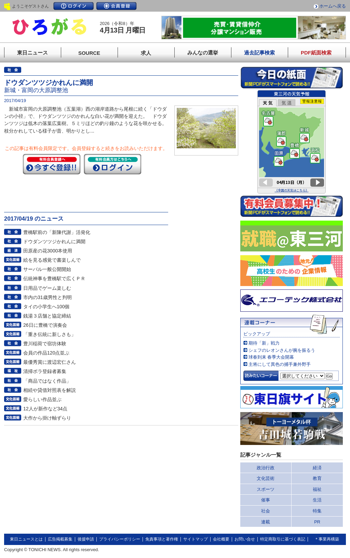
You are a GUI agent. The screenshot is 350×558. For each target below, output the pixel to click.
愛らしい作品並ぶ (42, 399)
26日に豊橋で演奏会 (45, 325)
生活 (317, 500)
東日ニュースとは (26, 539)
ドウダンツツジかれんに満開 (54, 241)
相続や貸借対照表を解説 (49, 390)
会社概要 (221, 539)
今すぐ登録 (51, 164)
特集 (317, 510)
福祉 (317, 489)
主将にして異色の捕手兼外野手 (279, 364)
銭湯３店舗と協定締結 (47, 316)
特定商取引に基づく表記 (282, 539)
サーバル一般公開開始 (47, 269)
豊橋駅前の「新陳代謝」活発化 (56, 232)
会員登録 (116, 6)
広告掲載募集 (60, 539)
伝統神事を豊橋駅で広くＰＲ (54, 278)
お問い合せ (244, 539)
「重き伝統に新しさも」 (49, 334)
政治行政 (265, 467)
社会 (265, 510)
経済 (317, 467)
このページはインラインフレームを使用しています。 (291, 142)
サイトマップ (195, 539)
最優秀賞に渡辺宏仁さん (49, 362)
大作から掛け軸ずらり (47, 418)
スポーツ (265, 489)
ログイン (73, 6)
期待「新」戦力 (264, 343)
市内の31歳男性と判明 (47, 297)
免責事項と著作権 (161, 539)
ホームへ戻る (332, 6)
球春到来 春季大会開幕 (271, 357)
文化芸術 (265, 478)
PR (317, 521)
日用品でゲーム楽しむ (47, 288)
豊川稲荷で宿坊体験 (44, 343)
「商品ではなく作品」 (47, 381)
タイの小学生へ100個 (46, 306)
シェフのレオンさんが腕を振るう (281, 350)
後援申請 (86, 539)
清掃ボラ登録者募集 (44, 371)
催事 (265, 500)
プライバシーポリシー (119, 539)
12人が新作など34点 (45, 408)
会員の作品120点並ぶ (46, 353)
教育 (317, 478)
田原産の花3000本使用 (47, 250)
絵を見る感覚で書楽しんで (52, 260)
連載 (265, 521)
